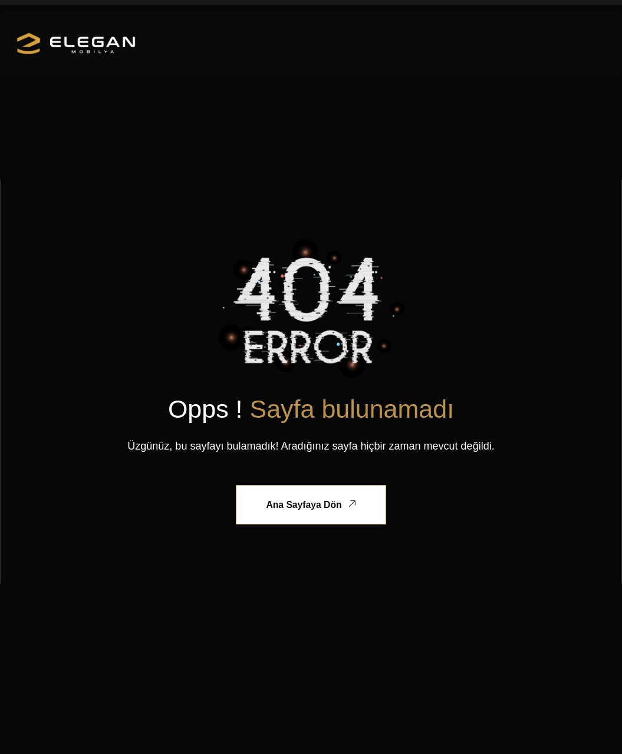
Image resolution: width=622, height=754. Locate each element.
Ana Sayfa (221, 36)
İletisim (461, 51)
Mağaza (451, 36)
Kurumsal (291, 36)
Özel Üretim (373, 36)
